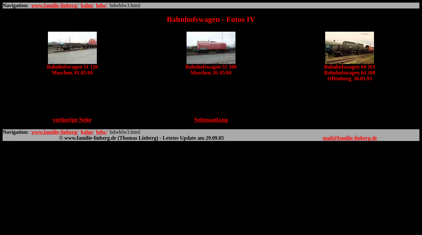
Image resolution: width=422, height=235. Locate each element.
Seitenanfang (211, 119)
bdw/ (101, 5)
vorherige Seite (72, 119)
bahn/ (87, 5)
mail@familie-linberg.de (350, 138)
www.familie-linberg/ (54, 5)
